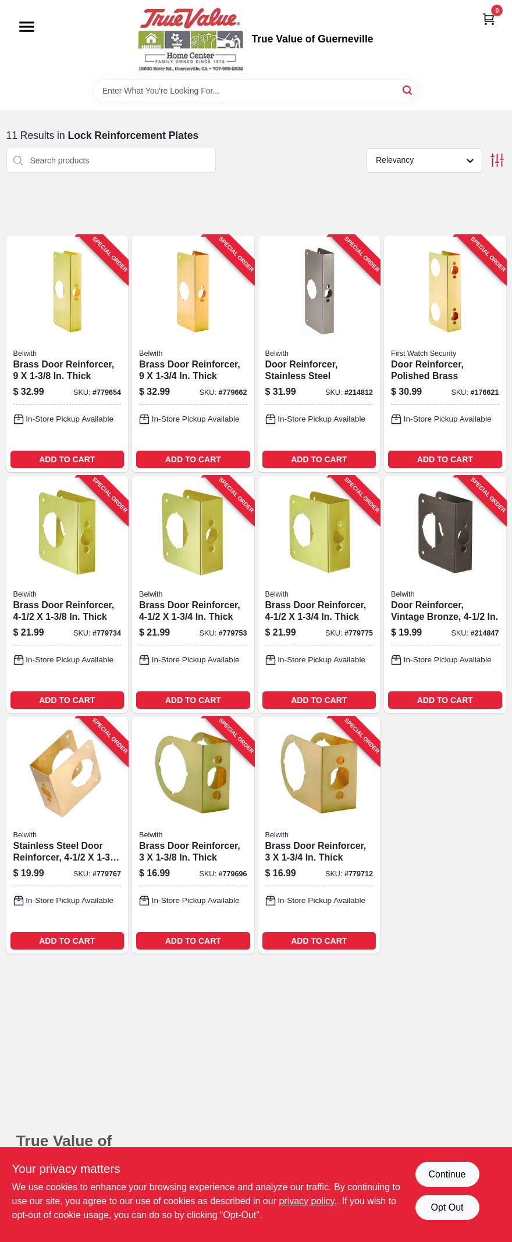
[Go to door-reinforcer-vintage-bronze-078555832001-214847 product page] (445, 594)
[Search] (408, 89)
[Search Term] (256, 90)
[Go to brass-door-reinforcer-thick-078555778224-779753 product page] (193, 594)
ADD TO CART (67, 459)
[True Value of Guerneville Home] (190, 39)
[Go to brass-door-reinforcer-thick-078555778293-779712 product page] (319, 835)
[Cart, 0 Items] (489, 19)
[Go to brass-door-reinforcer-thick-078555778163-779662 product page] (193, 353)
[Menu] (26, 26)
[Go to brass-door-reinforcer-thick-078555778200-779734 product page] (67, 594)
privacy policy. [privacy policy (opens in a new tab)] (307, 1201)
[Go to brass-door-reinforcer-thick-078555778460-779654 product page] (67, 353)
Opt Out (447, 1207)
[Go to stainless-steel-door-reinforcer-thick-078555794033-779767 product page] (67, 835)
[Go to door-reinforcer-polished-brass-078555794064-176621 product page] (445, 353)
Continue (446, 1174)
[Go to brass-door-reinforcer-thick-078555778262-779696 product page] (193, 835)
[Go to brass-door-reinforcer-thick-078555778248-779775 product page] (319, 594)
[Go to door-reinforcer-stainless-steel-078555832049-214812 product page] (319, 353)
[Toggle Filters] (497, 160)
